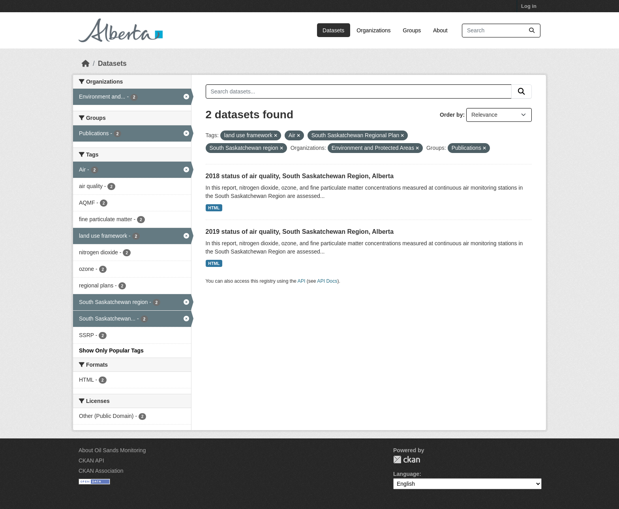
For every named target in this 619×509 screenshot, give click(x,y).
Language (406, 474)
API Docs (327, 281)
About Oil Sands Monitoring (112, 450)
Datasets (333, 30)
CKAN (406, 459)
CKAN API (91, 460)
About (440, 30)
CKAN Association (101, 471)
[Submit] (532, 30)
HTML (213, 207)
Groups (412, 30)
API (302, 281)
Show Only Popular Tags (111, 350)
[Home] (86, 63)
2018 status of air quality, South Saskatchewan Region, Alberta (300, 176)
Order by (451, 115)
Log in (528, 6)
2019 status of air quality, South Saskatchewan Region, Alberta (300, 231)
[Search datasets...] (501, 30)
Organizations (373, 30)
